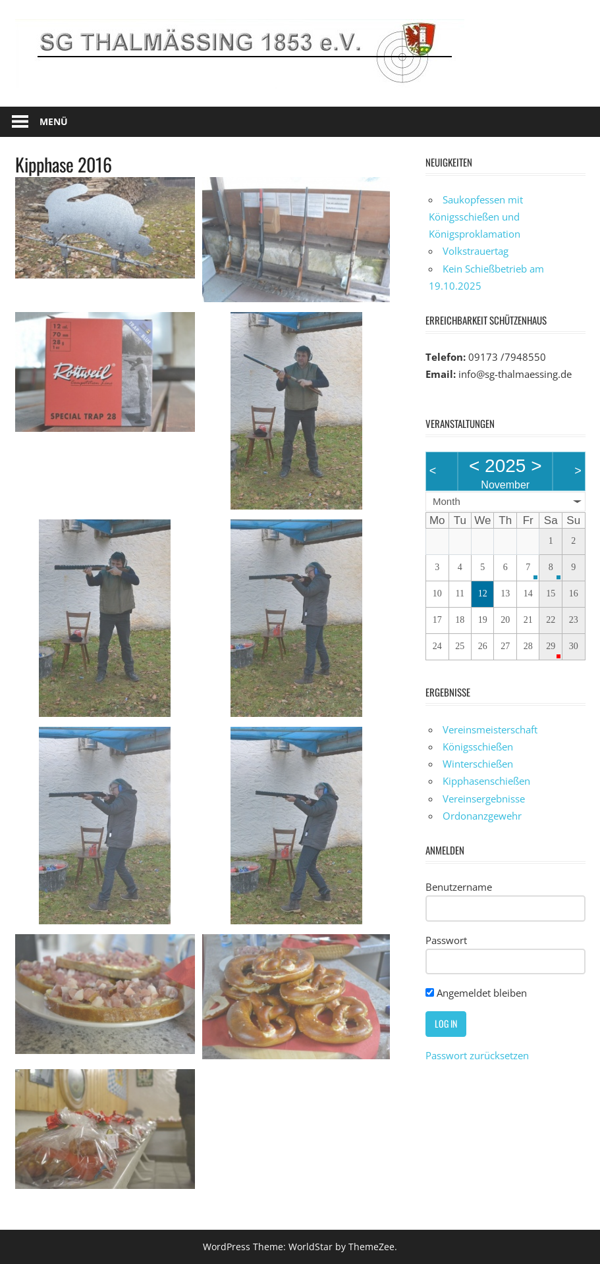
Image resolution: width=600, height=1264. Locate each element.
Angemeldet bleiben (476, 992)
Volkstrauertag (475, 250)
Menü (54, 121)
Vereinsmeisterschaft (490, 729)
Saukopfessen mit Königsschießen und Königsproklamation (476, 217)
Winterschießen (478, 763)
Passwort (446, 940)
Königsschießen (478, 746)
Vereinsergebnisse (484, 798)
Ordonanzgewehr (482, 815)
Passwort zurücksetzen (477, 1055)
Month (446, 501)
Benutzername (458, 886)
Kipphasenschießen (486, 780)
